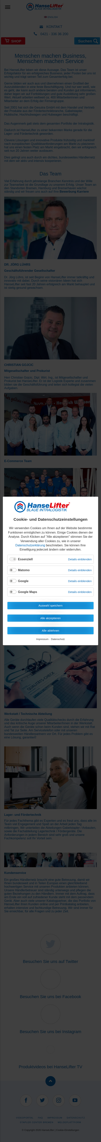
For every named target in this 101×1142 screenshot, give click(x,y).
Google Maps (27, 592)
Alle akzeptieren (50, 618)
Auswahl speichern (51, 605)
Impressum (42, 639)
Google (23, 581)
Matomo (24, 570)
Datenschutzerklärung (30, 545)
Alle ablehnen (50, 630)
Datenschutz (58, 639)
